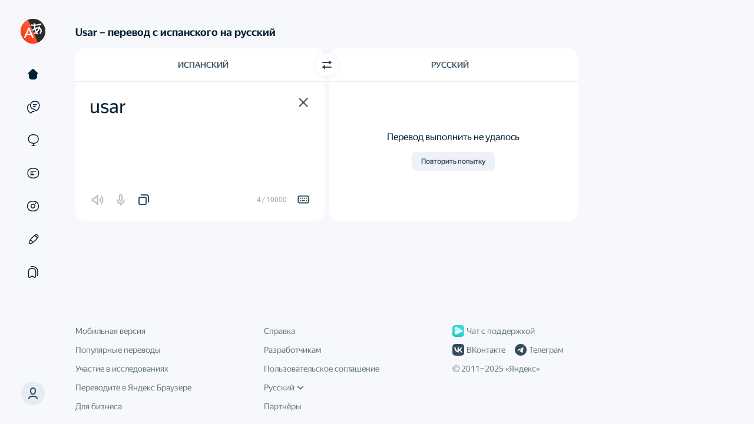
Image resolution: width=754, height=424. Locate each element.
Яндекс (522, 368)
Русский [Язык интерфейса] (284, 387)
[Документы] (33, 173)
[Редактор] (33, 239)
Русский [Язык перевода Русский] (450, 64)
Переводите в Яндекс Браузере (133, 387)
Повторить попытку (453, 161)
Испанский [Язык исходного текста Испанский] (203, 64)
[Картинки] (33, 206)
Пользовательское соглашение (321, 368)
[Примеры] (33, 107)
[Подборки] (33, 272)
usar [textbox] (108, 106)
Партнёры (283, 406)
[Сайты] (33, 140)
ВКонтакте (478, 350)
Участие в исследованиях (121, 368)
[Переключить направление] (327, 65)
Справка (279, 331)
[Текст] (33, 74)
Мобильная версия (110, 331)
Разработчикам (292, 350)
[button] (303, 102)
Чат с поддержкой (493, 331)
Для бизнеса (98, 406)
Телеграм (539, 350)
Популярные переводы (118, 350)
